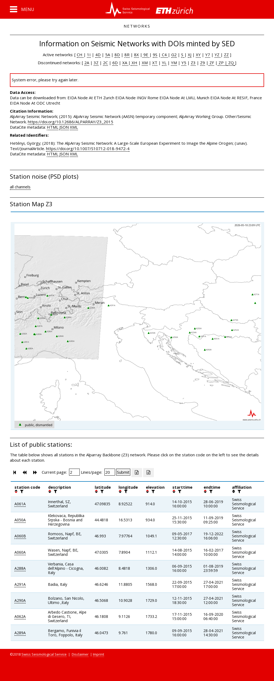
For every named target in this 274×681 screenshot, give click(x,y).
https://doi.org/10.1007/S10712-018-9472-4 (88, 148)
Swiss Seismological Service (44, 654)
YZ (217, 54)
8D (117, 54)
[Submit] (123, 472)
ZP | (222, 62)
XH (134, 62)
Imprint (98, 654)
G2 (174, 54)
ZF (211, 62)
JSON (64, 127)
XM (145, 62)
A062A (20, 616)
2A (86, 62)
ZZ (226, 54)
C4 (164, 54)
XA (125, 62)
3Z (96, 62)
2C (105, 62)
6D (115, 62)
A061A (20, 503)
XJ (189, 54)
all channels (20, 186)
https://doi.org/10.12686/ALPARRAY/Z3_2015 (70, 121)
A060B (20, 535)
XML (74, 127)
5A (107, 54)
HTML (52, 127)
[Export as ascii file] (148, 472)
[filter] (21, 491)
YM (174, 62)
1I (89, 54)
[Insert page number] (74, 472)
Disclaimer (80, 654)
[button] (22, 9)
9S (155, 54)
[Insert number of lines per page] (109, 472)
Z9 (202, 62)
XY (198, 54)
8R (127, 54)
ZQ (230, 62)
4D (98, 54)
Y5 (183, 62)
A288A (20, 568)
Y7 (207, 54)
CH (80, 54)
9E (145, 54)
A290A (20, 600)
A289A (20, 632)
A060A (20, 552)
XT (154, 62)
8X (136, 54)
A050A (20, 519)
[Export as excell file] (136, 472)
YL (164, 62)
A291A (20, 584)
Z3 (193, 62)
